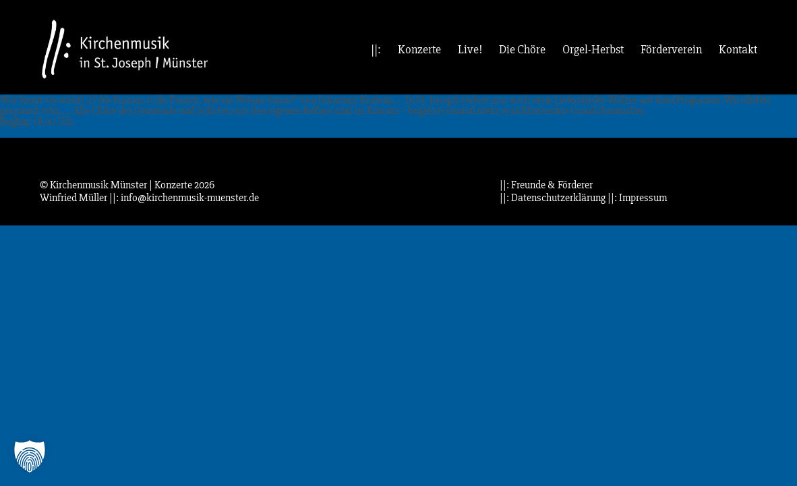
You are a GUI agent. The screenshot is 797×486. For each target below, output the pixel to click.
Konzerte (419, 50)
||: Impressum (637, 198)
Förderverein (671, 50)
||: (376, 50)
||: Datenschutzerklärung (553, 198)
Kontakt (738, 50)
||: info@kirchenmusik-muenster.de (184, 198)
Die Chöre (522, 50)
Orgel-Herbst (593, 50)
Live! (470, 50)
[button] (29, 456)
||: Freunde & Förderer (546, 185)
